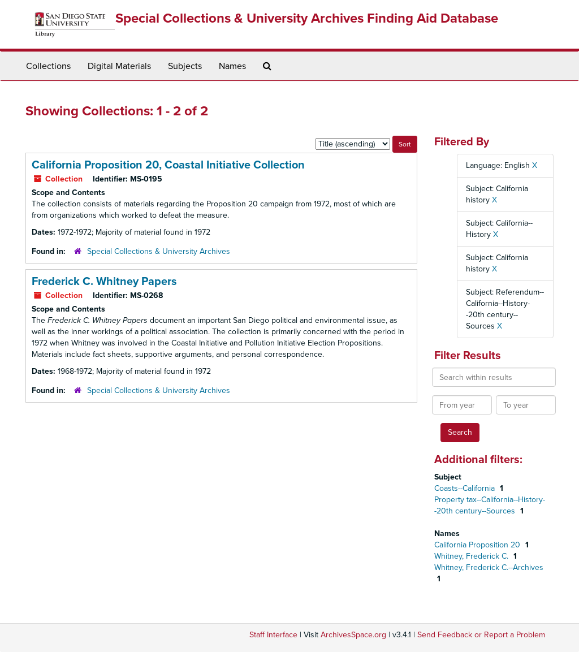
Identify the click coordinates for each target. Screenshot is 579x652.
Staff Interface (273, 635)
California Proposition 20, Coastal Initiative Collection (168, 165)
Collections (48, 66)
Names (232, 66)
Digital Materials (119, 66)
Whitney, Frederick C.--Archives (488, 567)
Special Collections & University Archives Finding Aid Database (306, 18)
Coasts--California (465, 488)
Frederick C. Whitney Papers (104, 281)
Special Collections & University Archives (158, 251)
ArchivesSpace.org (353, 635)
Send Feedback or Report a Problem (481, 635)
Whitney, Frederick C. (472, 556)
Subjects (185, 66)
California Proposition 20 (478, 545)
